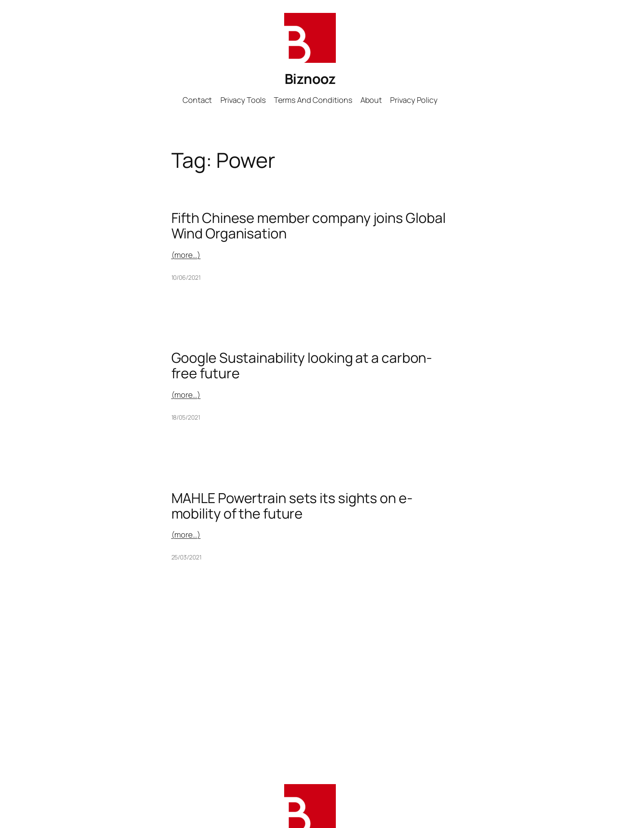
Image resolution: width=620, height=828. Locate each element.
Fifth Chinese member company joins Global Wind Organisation (308, 225)
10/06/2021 (186, 277)
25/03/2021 (186, 557)
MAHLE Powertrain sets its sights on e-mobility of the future (291, 505)
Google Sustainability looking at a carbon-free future (301, 365)
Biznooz (310, 78)
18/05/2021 (185, 417)
